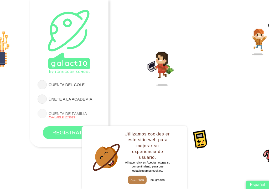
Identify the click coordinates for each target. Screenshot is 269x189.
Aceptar (137, 179)
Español (257, 184)
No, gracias (158, 179)
